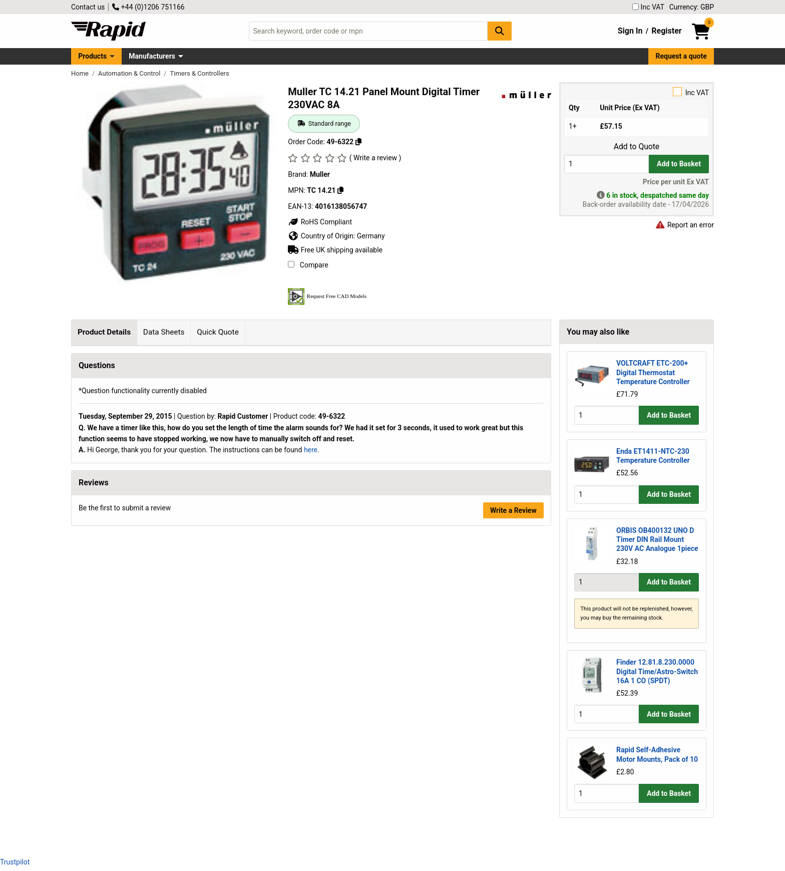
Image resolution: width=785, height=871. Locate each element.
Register (666, 31)
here (310, 762)
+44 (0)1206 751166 (148, 7)
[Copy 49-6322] (358, 141)
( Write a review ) (375, 157)
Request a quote (681, 56)
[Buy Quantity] (606, 164)
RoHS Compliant (320, 222)
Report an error (684, 224)
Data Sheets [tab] (164, 332)
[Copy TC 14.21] (340, 190)
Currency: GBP (691, 7)
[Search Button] (500, 31)
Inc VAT (648, 7)
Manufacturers (152, 56)
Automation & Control (130, 73)
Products (92, 56)
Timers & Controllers (199, 73)
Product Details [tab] (104, 332)
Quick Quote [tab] (218, 332)
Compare (308, 265)
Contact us (88, 7)
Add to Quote (636, 147)
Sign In (630, 31)
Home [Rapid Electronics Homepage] (80, 73)
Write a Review (513, 822)
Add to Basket (679, 164)
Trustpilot (15, 862)
